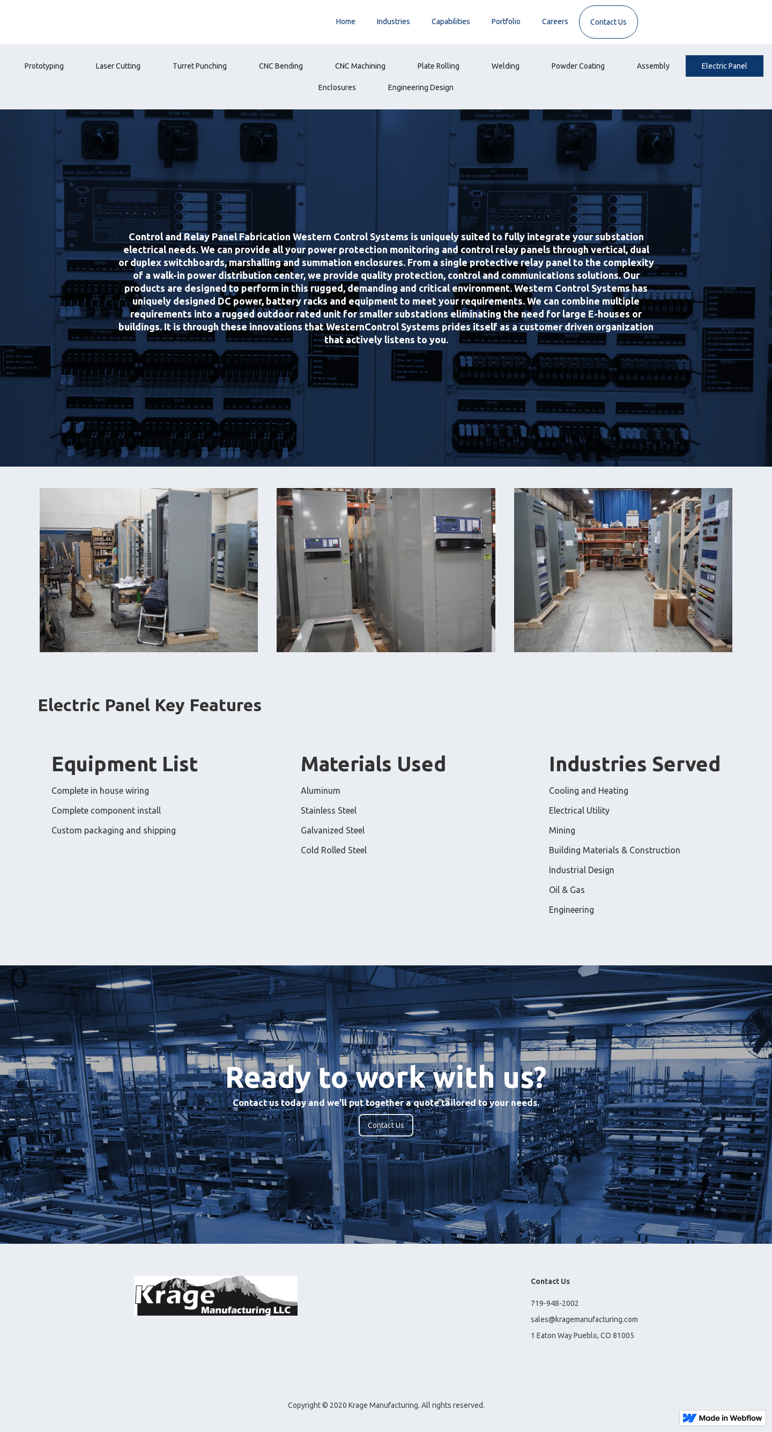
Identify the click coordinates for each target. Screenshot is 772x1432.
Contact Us (608, 22)
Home (345, 21)
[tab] (44, 66)
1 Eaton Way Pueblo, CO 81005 (582, 1335)
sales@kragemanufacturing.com (584, 1319)
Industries (393, 21)
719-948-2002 (555, 1303)
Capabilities (451, 21)
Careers (555, 21)
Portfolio (506, 21)
